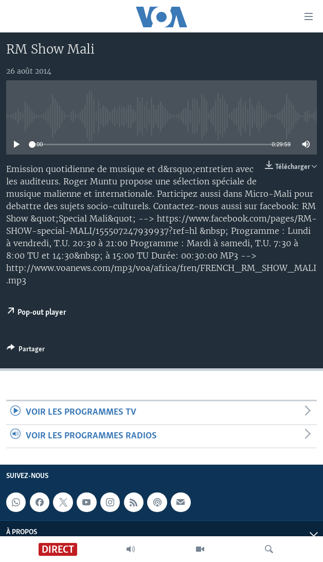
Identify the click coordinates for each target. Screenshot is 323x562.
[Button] (26, 351)
